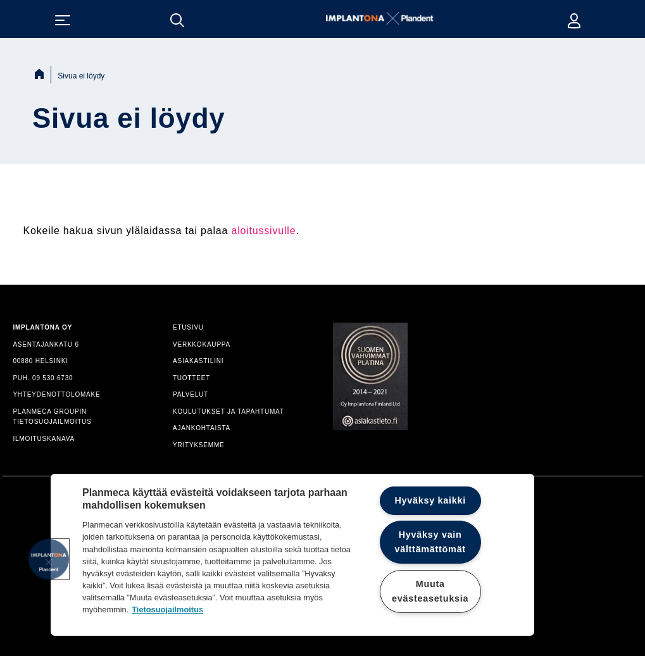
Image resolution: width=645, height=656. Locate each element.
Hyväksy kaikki (430, 500)
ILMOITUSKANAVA (44, 438)
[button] (48, 559)
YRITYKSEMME (199, 445)
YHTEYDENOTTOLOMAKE (56, 394)
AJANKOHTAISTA (201, 427)
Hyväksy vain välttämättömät (429, 541)
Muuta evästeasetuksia (430, 591)
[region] (292, 555)
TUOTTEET (191, 377)
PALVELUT (190, 394)
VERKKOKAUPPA (201, 344)
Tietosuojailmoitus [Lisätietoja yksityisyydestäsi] (167, 609)
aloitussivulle (263, 230)
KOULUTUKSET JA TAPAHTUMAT (228, 411)
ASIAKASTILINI (198, 360)
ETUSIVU (188, 327)
